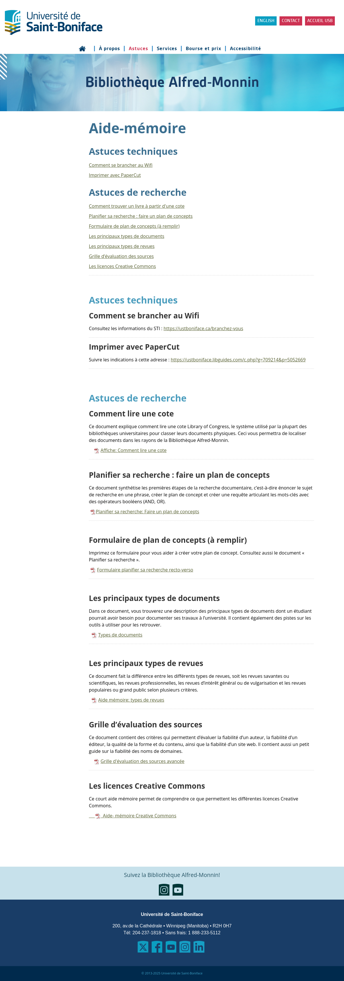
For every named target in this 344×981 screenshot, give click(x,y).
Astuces (138, 48)
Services (167, 48)
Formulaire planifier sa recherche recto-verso (145, 570)
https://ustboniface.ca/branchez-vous (203, 328)
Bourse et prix (203, 48)
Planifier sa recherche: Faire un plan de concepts (147, 511)
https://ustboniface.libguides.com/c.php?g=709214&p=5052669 (238, 360)
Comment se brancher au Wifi (121, 165)
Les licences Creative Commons (122, 266)
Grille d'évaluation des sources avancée (142, 761)
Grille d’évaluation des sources (121, 256)
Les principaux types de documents (126, 236)
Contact (291, 21)
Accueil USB (320, 21)
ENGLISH (265, 21)
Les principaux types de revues (122, 246)
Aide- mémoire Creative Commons (132, 815)
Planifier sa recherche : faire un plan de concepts (141, 216)
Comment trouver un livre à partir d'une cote (137, 206)
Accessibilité (245, 48)
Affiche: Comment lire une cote (134, 450)
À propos (109, 48)
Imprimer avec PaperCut (115, 175)
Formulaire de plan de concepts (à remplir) (134, 226)
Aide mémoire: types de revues (131, 700)
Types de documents (120, 635)
